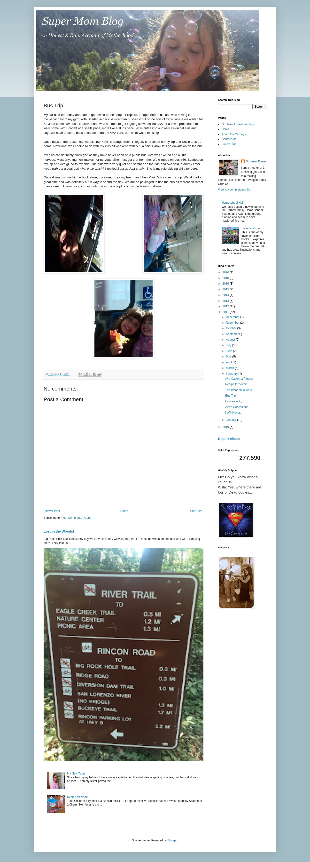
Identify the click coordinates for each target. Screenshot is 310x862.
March (230, 368)
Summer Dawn (256, 161)
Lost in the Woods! (59, 531)
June (229, 351)
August (231, 339)
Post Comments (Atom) (76, 517)
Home (124, 511)
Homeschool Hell (233, 202)
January (231, 420)
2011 (226, 312)
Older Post (195, 511)
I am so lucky (233, 401)
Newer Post (52, 511)
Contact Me (229, 139)
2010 (226, 427)
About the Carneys (234, 134)
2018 (226, 278)
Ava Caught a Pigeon (239, 378)
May (229, 356)
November (233, 322)
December (233, 317)
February (232, 373)
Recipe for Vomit (77, 797)
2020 (226, 272)
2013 (226, 301)
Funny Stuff (229, 144)
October (231, 328)
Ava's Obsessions (236, 407)
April (229, 362)
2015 (226, 289)
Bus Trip (230, 395)
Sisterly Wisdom (251, 228)
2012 (226, 306)
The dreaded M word (238, 390)
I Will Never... (233, 412)
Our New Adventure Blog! (238, 124)
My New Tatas (76, 773)
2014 (226, 295)
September (233, 334)
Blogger (172, 840)
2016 (226, 283)
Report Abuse (229, 439)
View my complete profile (234, 189)
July (229, 345)
